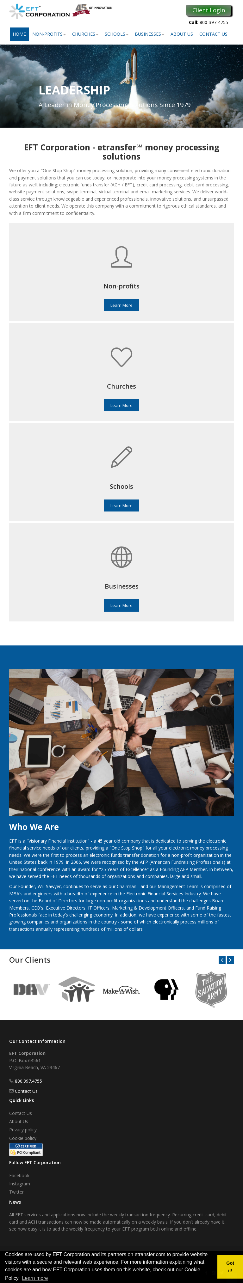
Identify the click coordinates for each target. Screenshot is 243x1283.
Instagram (19, 1184)
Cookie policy (22, 1138)
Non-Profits (49, 34)
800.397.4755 (28, 1081)
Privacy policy (23, 1130)
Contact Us (213, 34)
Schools (116, 34)
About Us (182, 34)
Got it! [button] (230, 1267)
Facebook (19, 1175)
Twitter (16, 1192)
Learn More (121, 305)
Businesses (149, 34)
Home (19, 34)
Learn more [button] (35, 1278)
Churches (85, 34)
